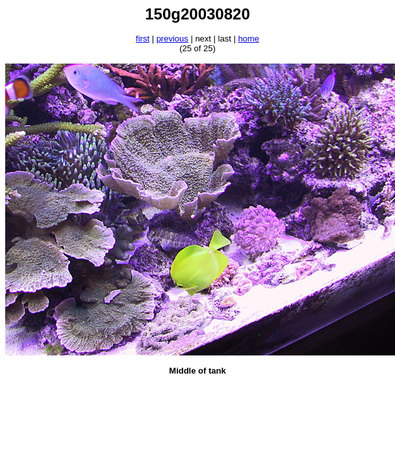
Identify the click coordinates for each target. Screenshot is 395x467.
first (142, 38)
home (248, 38)
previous (172, 38)
